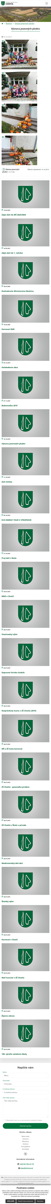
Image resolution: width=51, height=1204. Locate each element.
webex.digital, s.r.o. (7, 1181)
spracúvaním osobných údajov (31, 1120)
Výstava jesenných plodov (24, 23)
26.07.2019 (7, 591)
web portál (35, 1179)
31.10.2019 (7, 553)
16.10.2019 (7, 439)
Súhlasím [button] (10, 1201)
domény (15, 1181)
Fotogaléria (25, 1146)
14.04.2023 (7, 210)
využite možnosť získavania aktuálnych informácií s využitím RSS (21, 1177)
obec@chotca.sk (27, 1168)
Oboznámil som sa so (23, 1120)
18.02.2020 (7, 325)
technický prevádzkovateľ (25, 1183)
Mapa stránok (27, 1179)
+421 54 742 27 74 (27, 1164)
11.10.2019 (7, 477)
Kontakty (25, 1149)
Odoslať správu (25, 1126)
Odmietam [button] (40, 1201)
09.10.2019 (7, 515)
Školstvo (9, 23)
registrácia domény (24, 1181)
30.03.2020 (7, 286)
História (26, 1139)
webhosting (43, 1179)
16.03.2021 (7, 248)
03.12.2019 (7, 363)
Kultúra (25, 1144)
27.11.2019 (7, 401)
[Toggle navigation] (46, 3)
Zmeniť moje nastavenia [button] (25, 1201)
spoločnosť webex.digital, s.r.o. (40, 1181)
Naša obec (25, 1136)
